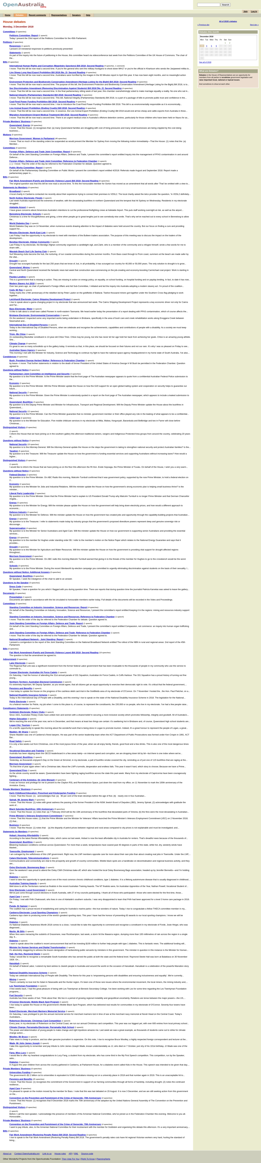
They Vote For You (70, 1159)
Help (88, 15)
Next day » (254, 25)
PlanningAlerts (103, 1159)
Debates (19, 15)
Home (7, 15)
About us (7, 1153)
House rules (60, 1153)
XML (76, 1153)
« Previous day (203, 25)
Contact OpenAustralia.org (26, 1153)
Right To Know (88, 1159)
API (70, 1153)
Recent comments (37, 15)
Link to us (47, 1153)
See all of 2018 (205, 62)
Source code (87, 1153)
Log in (254, 11)
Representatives (59, 15)
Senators (76, 15)
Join (245, 11)
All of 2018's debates (228, 21)
